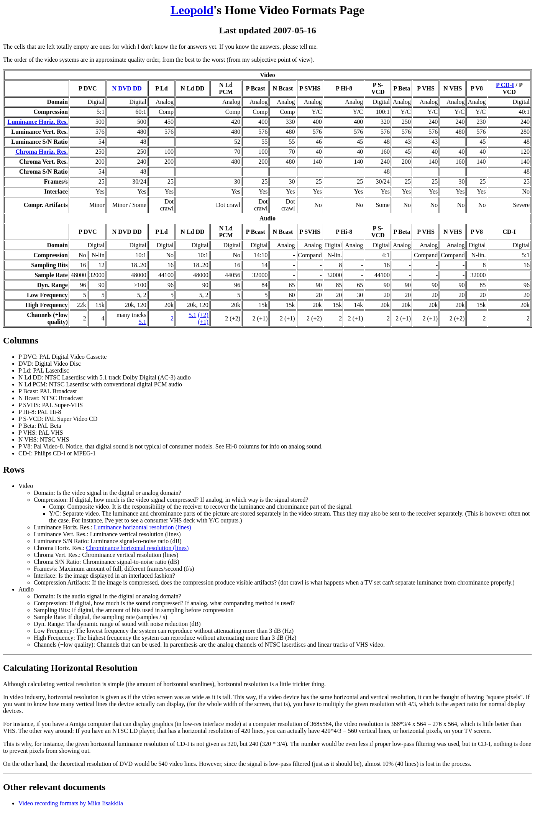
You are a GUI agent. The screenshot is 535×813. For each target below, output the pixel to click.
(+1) (203, 322)
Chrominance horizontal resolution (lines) (137, 548)
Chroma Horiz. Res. (41, 151)
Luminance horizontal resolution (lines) (142, 527)
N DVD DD (127, 88)
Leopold (192, 10)
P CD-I (505, 85)
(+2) (203, 315)
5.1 (142, 322)
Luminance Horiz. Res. (37, 121)
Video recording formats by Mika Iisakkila (70, 803)
